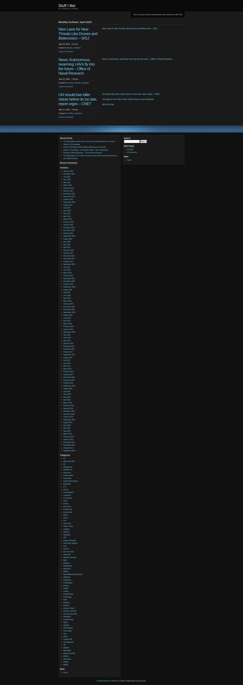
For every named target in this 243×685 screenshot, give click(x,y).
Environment (67, 512)
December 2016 (69, 377)
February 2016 (68, 405)
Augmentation (68, 475)
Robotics (70, 48)
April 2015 (67, 431)
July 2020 (66, 292)
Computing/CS (68, 492)
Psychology (67, 597)
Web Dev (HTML (69, 653)
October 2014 (68, 448)
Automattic (142, 681)
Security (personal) (70, 614)
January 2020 (68, 304)
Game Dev (67, 523)
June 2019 (67, 318)
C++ (64, 487)
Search (127, 138)
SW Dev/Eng (68, 628)
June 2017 (67, 363)
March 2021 (67, 273)
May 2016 (66, 397)
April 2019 (67, 321)
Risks (71, 83)
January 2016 (68, 408)
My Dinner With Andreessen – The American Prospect (82, 153)
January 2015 (68, 439)
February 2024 (68, 188)
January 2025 (68, 171)
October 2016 (68, 383)
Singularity (67, 617)
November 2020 (69, 281)
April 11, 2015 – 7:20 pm (68, 110)
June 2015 (67, 425)
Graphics (66, 529)
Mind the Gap (108, 104)
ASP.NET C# (68, 470)
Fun (64, 520)
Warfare (78, 48)
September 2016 (69, 386)
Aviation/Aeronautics (70, 481)
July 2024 (66, 177)
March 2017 (67, 369)
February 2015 (68, 437)
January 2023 (68, 225)
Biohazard (67, 484)
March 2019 (67, 324)
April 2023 (67, 216)
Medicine (66, 563)
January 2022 (68, 253)
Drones (66, 504)
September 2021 (69, 264)
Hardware (66, 535)
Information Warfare (70, 543)
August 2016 (67, 388)
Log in (65, 672)
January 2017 (68, 374)
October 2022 (68, 233)
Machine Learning (69, 557)
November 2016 (69, 380)
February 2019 (68, 326)
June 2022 (67, 242)
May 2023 (66, 213)
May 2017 (66, 366)
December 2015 (69, 411)
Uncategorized (68, 642)
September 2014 (69, 451)
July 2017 (66, 360)
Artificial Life (67, 467)
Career (65, 490)
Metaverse (67, 569)
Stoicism (66, 625)
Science (66, 605)
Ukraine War (67, 639)
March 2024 (67, 185)
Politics (66, 588)
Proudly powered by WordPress (108, 681)
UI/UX (65, 636)
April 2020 (67, 298)
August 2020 (67, 290)
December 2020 (69, 278)
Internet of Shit (68, 552)
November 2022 (69, 230)
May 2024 (66, 182)
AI (67, 83)
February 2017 (68, 372)
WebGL (66, 656)
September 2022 (69, 236)
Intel (64, 546)
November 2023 (69, 196)
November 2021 (69, 259)
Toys (65, 633)
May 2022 (66, 244)
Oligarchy (66, 577)
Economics (67, 506)
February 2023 (68, 222)
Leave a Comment (66, 51)
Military (66, 571)
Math (65, 560)
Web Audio (67, 650)
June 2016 (67, 394)
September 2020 (69, 287)
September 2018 (69, 332)
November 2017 (69, 349)
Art (64, 464)
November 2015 (69, 414)
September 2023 (69, 202)
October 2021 (68, 261)
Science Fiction (68, 608)
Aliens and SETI (69, 461)
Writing (65, 662)
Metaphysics (67, 566)
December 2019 (69, 307)
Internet (66, 549)
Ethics (71, 113)
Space (65, 622)
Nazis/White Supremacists (72, 574)
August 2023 (67, 205)
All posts (130, 149)
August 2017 (67, 357)
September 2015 (69, 420)
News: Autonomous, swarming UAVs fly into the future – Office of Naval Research (77, 66)
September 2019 (69, 312)
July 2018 (66, 335)
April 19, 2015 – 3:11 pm (68, 44)
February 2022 (68, 250)
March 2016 (67, 403)
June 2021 (67, 270)
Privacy (66, 591)
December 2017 (69, 346)
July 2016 (66, 391)
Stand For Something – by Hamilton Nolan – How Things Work (85, 150)
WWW (65, 665)
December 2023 (69, 194)
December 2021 (69, 256)
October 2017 (68, 352)
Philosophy (67, 580)
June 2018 (67, 338)
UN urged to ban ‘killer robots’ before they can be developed (128, 99)
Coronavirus (67, 498)
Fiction (65, 518)
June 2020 (67, 295)
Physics (66, 586)
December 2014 (69, 442)
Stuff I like (67, 5)
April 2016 (67, 400)
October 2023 (68, 199)
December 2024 (69, 174)
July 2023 (66, 208)
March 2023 (67, 219)
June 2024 (67, 179)
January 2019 (68, 329)
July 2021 (66, 267)
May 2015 (66, 428)
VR (64, 645)
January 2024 (68, 191)
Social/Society (68, 619)
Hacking (66, 532)
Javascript (67, 554)
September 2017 (69, 355)
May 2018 (66, 341)
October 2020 (68, 284)
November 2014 (69, 445)
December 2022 (69, 228)
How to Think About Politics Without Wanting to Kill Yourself (84, 147)
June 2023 (67, 211)
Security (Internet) (69, 611)
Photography (68, 583)
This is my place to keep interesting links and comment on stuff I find (157, 14)
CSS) (65, 501)
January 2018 (68, 343)
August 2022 (67, 239)
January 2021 (68, 275)
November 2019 (69, 309)
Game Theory (68, 526)
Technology (67, 631)
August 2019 (67, 315)
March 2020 (67, 301)
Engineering (67, 509)
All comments (132, 152)
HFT (64, 537)
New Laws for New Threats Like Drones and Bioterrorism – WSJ (78, 33)
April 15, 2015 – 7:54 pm (68, 79)
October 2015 (68, 417)
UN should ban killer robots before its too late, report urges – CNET (78, 99)
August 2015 (67, 422)
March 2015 (67, 434)
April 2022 (67, 247)
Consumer (67, 495)
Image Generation (69, 540)
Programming (68, 594)
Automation (67, 478)
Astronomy (67, 473)
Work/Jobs (67, 659)
